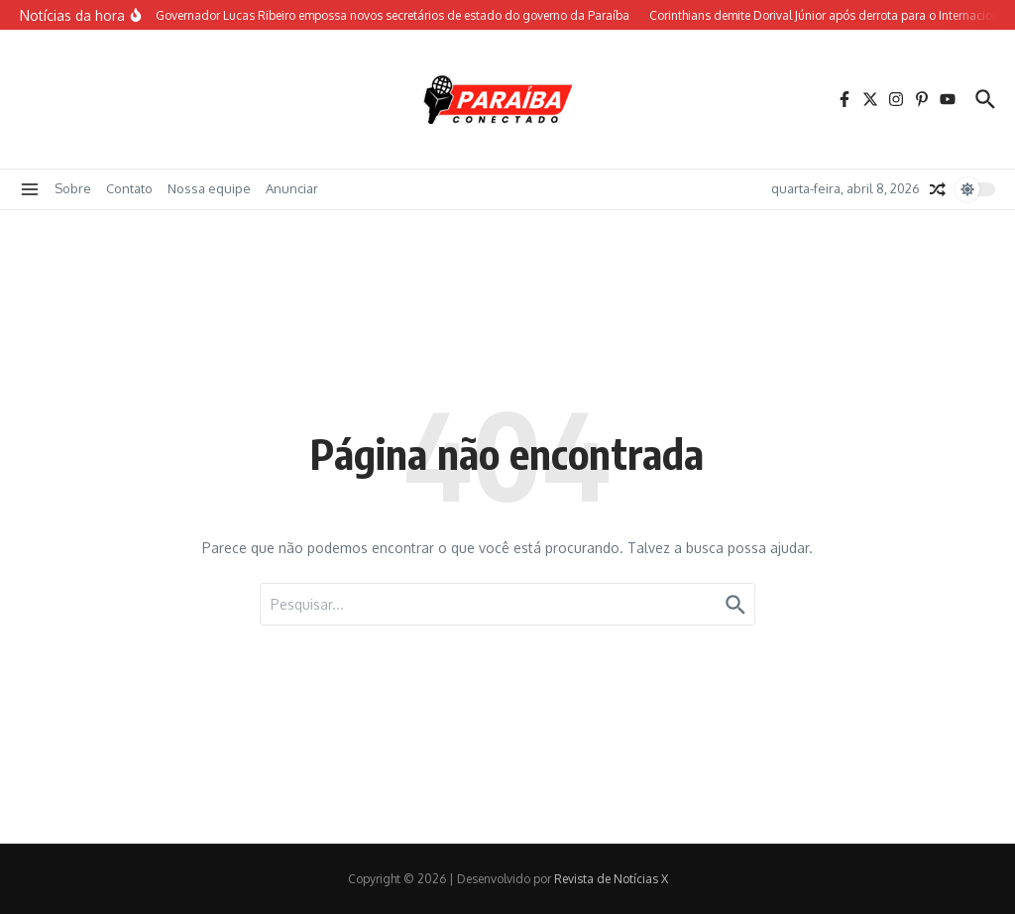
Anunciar (292, 188)
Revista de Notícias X (611, 878)
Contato (129, 188)
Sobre (73, 188)
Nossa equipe (209, 188)
